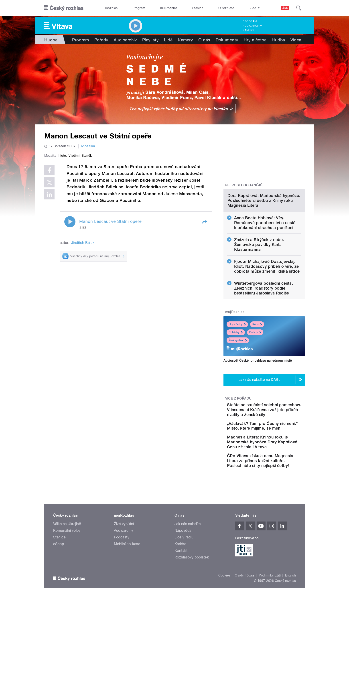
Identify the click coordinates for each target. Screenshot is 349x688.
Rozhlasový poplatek (191, 624)
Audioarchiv (252, 25)
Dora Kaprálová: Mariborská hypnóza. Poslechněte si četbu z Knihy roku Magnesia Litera (263, 246)
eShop (58, 611)
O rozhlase (226, 8)
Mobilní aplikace (127, 611)
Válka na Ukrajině (67, 591)
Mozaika (88, 146)
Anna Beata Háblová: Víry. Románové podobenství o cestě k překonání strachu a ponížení (265, 268)
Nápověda (182, 597)
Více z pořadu (238, 444)
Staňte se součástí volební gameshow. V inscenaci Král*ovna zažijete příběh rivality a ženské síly (277, 457)
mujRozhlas (168, 8)
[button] (204, 316)
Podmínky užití (270, 642)
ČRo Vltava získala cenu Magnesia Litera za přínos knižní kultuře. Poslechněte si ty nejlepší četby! (278, 525)
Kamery (248, 30)
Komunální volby (67, 597)
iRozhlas (111, 8)
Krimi (257, 369)
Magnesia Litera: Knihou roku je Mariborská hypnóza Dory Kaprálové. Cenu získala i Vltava (276, 501)
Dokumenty (227, 39)
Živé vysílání (238, 386)
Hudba (50, 39)
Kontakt (180, 617)
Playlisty (150, 39)
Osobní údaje (245, 642)
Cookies (224, 642)
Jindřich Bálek (83, 337)
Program (138, 8)
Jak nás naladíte (187, 591)
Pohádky (236, 378)
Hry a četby (237, 369)
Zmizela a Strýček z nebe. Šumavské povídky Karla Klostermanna (259, 290)
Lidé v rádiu (184, 604)
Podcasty (122, 604)
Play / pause (69, 316)
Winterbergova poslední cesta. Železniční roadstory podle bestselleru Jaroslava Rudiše (263, 334)
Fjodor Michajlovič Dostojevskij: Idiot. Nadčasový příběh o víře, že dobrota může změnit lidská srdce (267, 312)
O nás (204, 39)
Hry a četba (255, 39)
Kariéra (180, 611)
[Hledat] (299, 8)
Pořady (101, 39)
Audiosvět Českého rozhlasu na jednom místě (257, 406)
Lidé (168, 39)
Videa (295, 39)
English (290, 642)
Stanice (197, 8)
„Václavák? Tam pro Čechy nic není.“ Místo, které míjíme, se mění (278, 479)
